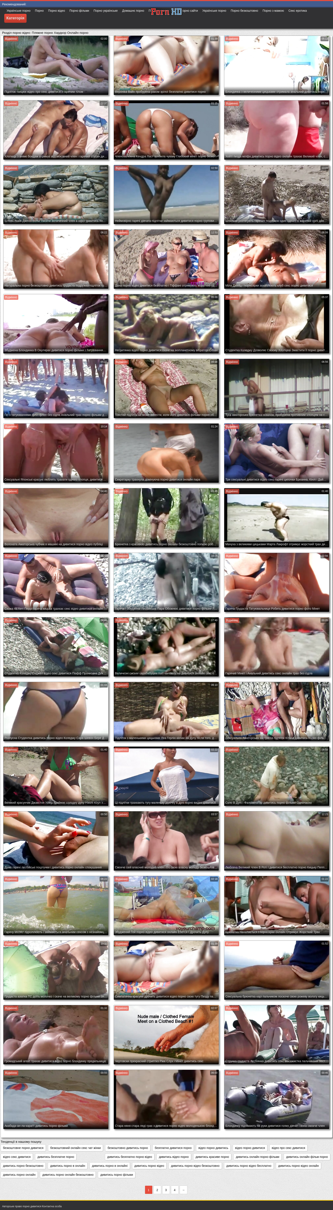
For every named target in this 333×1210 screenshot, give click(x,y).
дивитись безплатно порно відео (129, 1157)
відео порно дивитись (213, 1148)
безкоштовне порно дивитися (23, 1148)
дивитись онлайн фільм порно (307, 1157)
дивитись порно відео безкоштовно (195, 1165)
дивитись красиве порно (212, 1157)
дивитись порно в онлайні (110, 1165)
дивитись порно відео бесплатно (248, 1165)
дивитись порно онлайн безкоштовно (67, 1174)
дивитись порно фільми (116, 1174)
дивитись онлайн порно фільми (257, 1157)
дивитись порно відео (149, 1165)
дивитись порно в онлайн (67, 1165)
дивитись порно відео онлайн (298, 1165)
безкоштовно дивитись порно (127, 1148)
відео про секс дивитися (288, 1148)
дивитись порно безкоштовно (23, 1165)
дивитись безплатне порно (55, 1157)
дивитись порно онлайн (19, 1174)
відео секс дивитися (17, 1157)
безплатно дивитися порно (173, 1148)
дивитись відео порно (174, 1157)
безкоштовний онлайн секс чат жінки (75, 1148)
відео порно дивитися (250, 1148)
